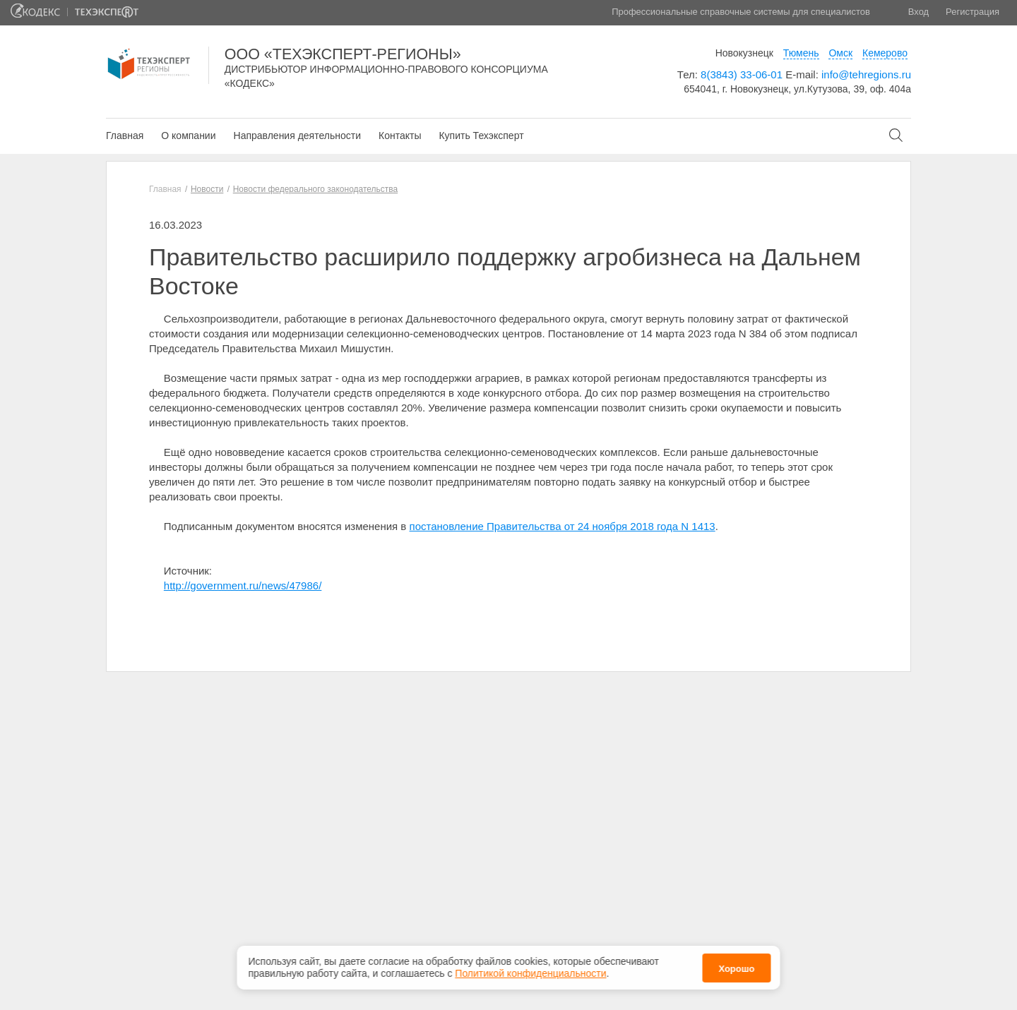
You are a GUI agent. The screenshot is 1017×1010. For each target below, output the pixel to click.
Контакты (400, 135)
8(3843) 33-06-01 (742, 74)
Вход (918, 11)
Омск (840, 53)
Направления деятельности (297, 135)
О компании (188, 135)
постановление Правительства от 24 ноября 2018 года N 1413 (562, 526)
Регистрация (972, 11)
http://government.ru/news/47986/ (242, 585)
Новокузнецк (744, 53)
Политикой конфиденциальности (530, 973)
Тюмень (801, 53)
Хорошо (736, 968)
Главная (124, 135)
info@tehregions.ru (866, 74)
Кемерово (885, 53)
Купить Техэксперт (481, 135)
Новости (207, 189)
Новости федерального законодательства (315, 189)
